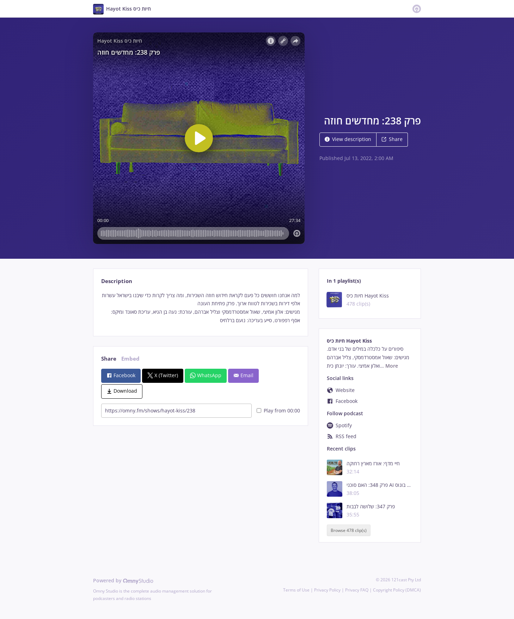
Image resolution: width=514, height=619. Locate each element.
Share (392, 139)
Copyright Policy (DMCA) (397, 590)
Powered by (123, 580)
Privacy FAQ (356, 590)
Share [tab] (108, 358)
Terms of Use (296, 590)
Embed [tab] (130, 358)
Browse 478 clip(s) (349, 530)
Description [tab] (116, 281)
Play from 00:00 (278, 410)
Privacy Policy (327, 590)
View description (348, 139)
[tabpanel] (200, 308)
